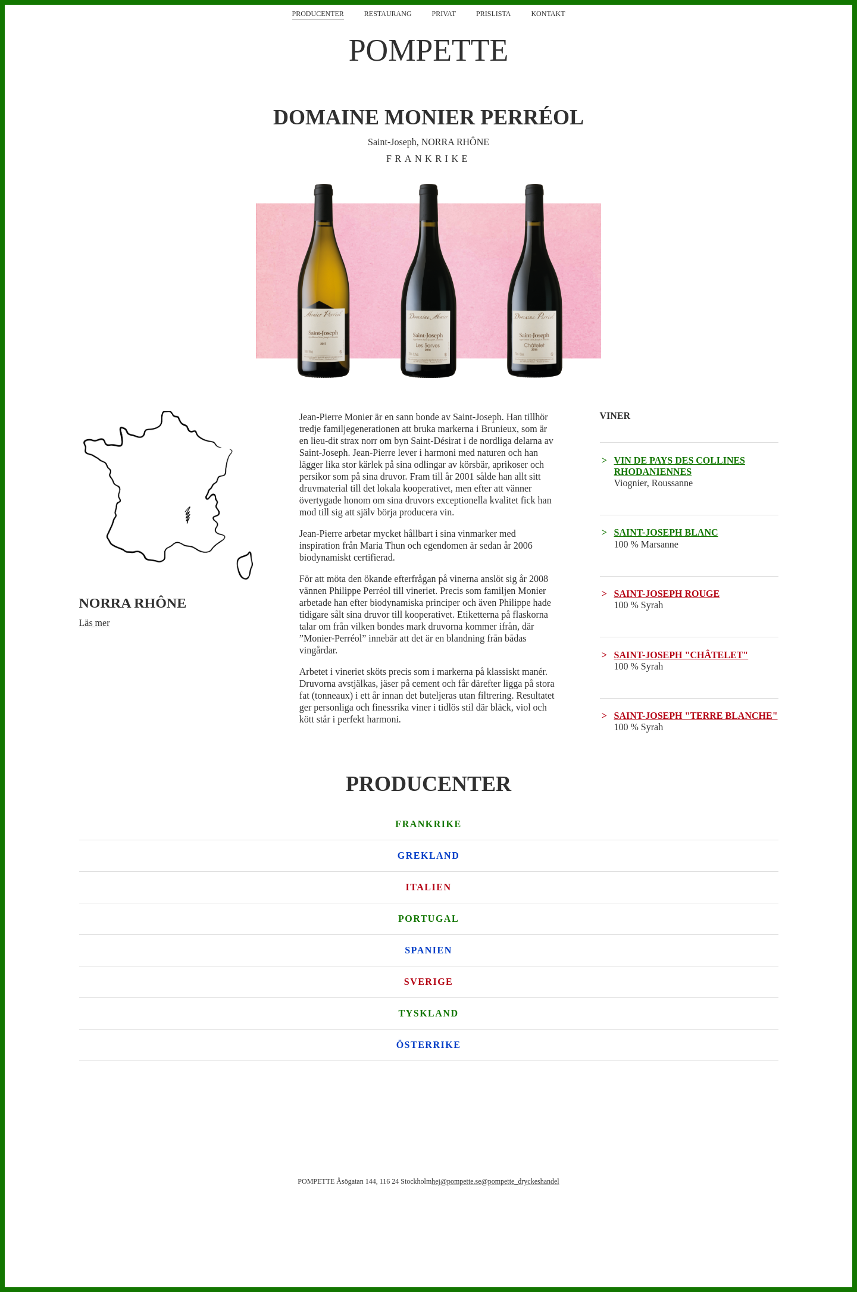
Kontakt (548, 14)
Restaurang (388, 14)
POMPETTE (429, 50)
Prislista (493, 14)
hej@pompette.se (456, 1181)
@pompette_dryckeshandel (520, 1181)
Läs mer (94, 623)
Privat (444, 14)
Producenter (318, 14)
